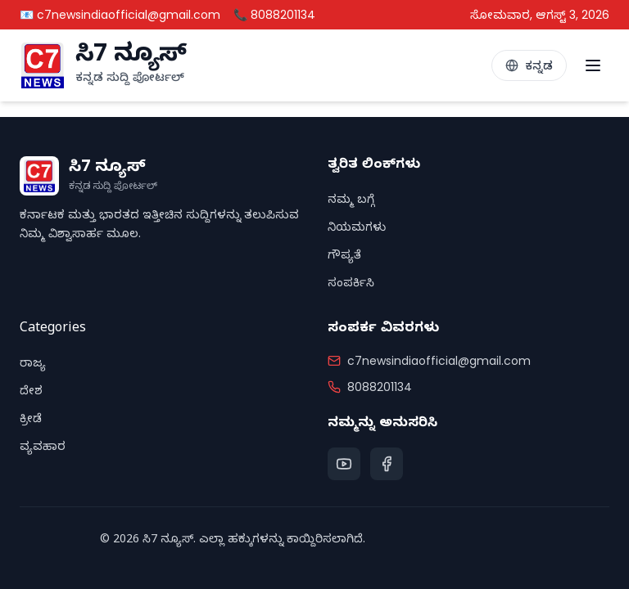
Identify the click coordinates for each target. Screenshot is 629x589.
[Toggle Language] (529, 65)
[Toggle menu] (593, 65)
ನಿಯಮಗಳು (357, 229)
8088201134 (379, 387)
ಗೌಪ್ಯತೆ (344, 257)
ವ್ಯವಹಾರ (43, 448)
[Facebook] (386, 463)
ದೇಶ (31, 393)
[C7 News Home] (103, 65)
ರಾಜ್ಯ (33, 365)
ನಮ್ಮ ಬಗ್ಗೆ (351, 201)
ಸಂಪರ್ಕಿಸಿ (351, 285)
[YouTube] (344, 463)
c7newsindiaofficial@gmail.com (439, 361)
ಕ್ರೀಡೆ (31, 421)
